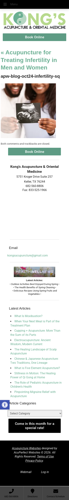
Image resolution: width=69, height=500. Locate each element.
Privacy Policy (34, 460)
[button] (5, 405)
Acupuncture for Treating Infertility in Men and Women (29, 60)
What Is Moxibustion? (28, 316)
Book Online (34, 37)
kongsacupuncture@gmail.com (27, 255)
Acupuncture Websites (26, 448)
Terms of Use (45, 456)
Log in (45, 472)
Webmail (25, 472)
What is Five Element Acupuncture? (37, 368)
